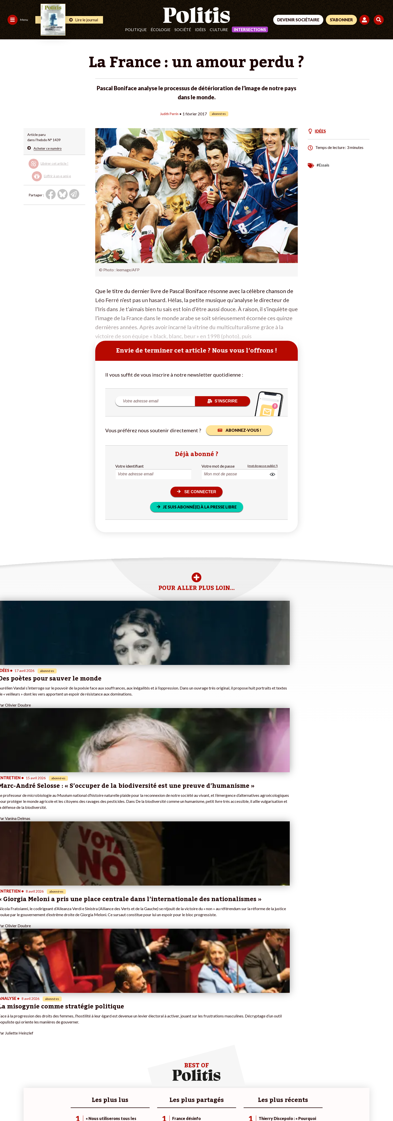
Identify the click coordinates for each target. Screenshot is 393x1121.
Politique (136, 29)
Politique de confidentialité (148, 1103)
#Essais (323, 164)
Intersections (250, 29)
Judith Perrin (169, 113)
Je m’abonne (74, 1030)
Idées (200, 29)
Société (182, 29)
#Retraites (136, 1035)
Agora (7, 1020)
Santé (37, 1041)
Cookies (204, 1103)
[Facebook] (319, 1083)
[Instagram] (366, 1083)
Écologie (160, 29)
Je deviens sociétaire (81, 1025)
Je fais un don (75, 1020)
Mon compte (75, 1046)
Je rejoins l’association (82, 1035)
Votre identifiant (129, 465)
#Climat (134, 1020)
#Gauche (135, 1030)
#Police (133, 1025)
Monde (38, 1020)
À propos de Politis (80, 1041)
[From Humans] (325, 1094)
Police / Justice (44, 1046)
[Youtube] (350, 1083)
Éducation (40, 1035)
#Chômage (136, 1041)
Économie (40, 1030)
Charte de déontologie (75, 1103)
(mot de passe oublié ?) (262, 466)
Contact (10, 1103)
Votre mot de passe (218, 465)
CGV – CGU (109, 1103)
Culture (219, 29)
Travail (38, 1025)
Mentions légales (36, 1103)
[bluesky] (335, 1083)
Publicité (184, 1103)
